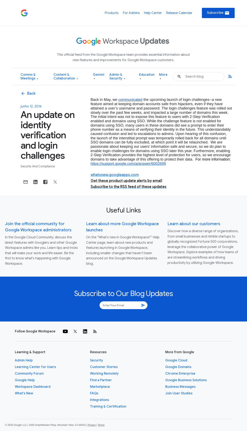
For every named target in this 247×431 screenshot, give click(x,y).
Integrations (99, 400)
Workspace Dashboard (32, 387)
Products (112, 13)
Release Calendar (179, 13)
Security (96, 360)
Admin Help (24, 360)
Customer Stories (104, 367)
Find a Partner (101, 380)
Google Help (25, 380)
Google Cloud (176, 360)
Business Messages (180, 387)
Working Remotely (104, 374)
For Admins (131, 13)
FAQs (94, 393)
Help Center (153, 13)
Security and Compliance (38, 166)
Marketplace (100, 387)
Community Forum (29, 374)
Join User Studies (178, 393)
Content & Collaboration (66, 76)
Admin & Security (117, 76)
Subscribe (218, 12)
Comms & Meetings (29, 76)
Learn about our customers (193, 223)
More (163, 76)
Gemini (98, 76)
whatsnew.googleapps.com (115, 174)
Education (147, 76)
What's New (24, 393)
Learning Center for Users (35, 367)
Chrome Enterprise (180, 374)
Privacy (92, 425)
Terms (101, 425)
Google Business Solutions (186, 380)
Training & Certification (108, 406)
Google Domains (178, 367)
